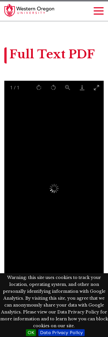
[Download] (82, 87)
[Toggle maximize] (96, 87)
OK (31, 332)
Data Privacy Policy (61, 332)
